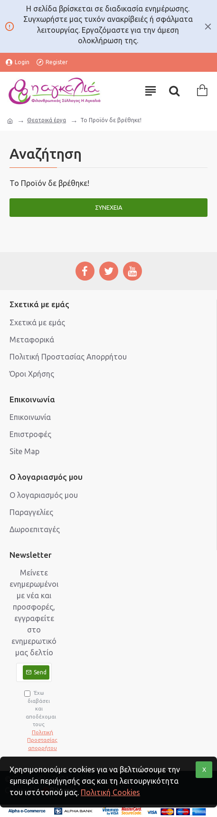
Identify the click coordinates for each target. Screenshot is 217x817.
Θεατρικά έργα (46, 120)
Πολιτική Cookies (110, 792)
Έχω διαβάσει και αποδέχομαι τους (38, 721)
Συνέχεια (109, 207)
